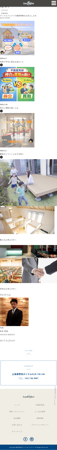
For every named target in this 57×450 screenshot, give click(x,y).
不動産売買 (40, 405)
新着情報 (40, 418)
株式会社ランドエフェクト (25, 447)
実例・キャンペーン (17, 411)
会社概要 (17, 418)
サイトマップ (17, 431)
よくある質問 (40, 411)
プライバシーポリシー (40, 425)
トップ (17, 405)
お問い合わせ (17, 425)
